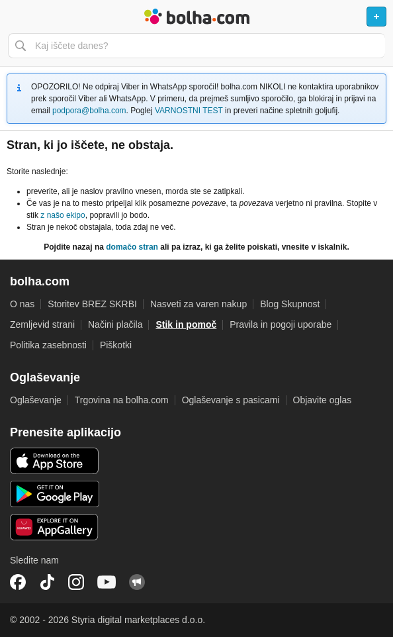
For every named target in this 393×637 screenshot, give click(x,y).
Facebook (18, 582)
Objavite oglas (322, 400)
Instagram (76, 582)
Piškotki (116, 345)
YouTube (106, 582)
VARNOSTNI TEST (189, 110)
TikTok (47, 582)
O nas (22, 304)
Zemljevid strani (42, 324)
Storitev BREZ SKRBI (92, 304)
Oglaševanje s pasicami (231, 400)
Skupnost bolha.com (137, 582)
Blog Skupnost (290, 304)
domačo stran (132, 247)
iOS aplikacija (54, 461)
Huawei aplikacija (54, 527)
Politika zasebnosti (48, 345)
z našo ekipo (62, 215)
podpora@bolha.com (89, 110)
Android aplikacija (54, 494)
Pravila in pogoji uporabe (280, 324)
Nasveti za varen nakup (198, 304)
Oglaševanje (36, 400)
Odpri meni (16, 16)
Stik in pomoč (185, 324)
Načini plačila (115, 324)
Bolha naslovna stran (196, 16)
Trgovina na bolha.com (122, 400)
